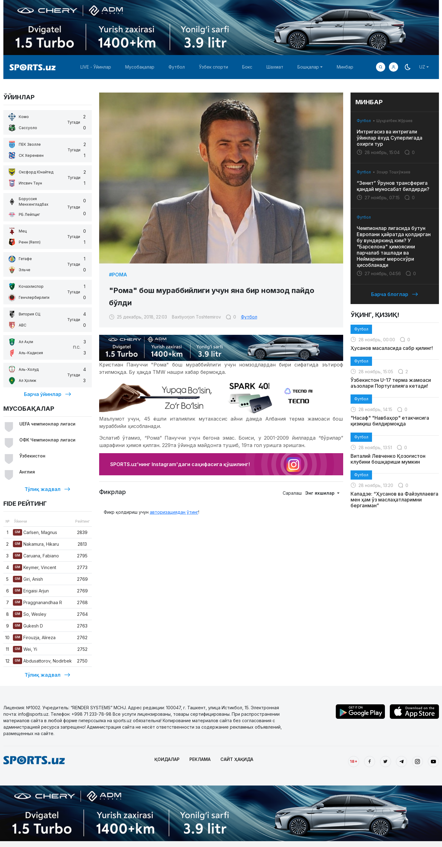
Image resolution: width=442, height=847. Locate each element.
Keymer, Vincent (34, 567)
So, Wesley (29, 614)
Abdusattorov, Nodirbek (42, 661)
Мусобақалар (139, 66)
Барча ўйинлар (47, 394)
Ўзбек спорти (213, 66)
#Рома (118, 274)
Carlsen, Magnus (35, 532)
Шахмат (274, 66)
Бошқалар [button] (308, 66)
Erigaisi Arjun (31, 591)
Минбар (345, 66)
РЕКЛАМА (200, 759)
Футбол (177, 66)
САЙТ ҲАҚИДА (236, 759)
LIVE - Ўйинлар (95, 66)
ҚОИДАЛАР (167, 759)
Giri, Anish (28, 579)
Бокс (247, 66)
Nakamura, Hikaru (36, 544)
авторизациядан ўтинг (174, 512)
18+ (353, 761)
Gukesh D (28, 626)
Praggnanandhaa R (37, 602)
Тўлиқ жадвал (47, 489)
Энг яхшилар (320, 493)
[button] (393, 67)
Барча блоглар (394, 294)
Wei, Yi (25, 649)
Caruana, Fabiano (36, 555)
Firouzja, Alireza (34, 637)
